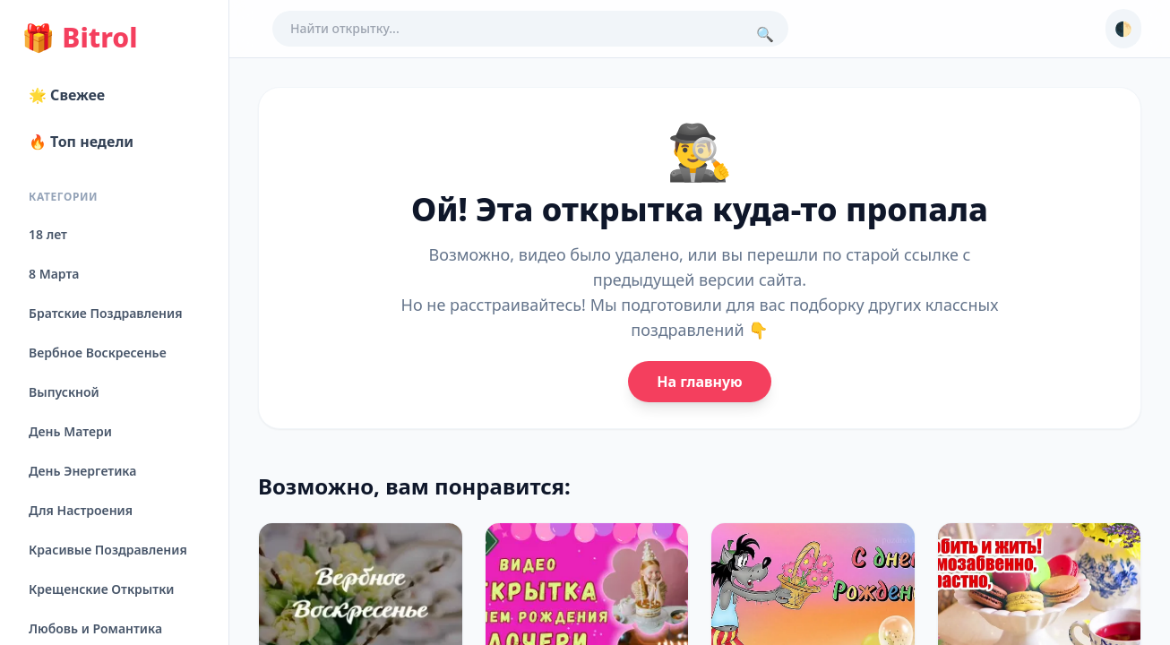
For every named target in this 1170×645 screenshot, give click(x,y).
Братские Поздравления (105, 313)
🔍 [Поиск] (765, 34)
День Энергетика (82, 470)
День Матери (70, 431)
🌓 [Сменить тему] (1123, 29)
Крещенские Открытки (102, 589)
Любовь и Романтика (95, 628)
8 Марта (54, 273)
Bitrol (79, 38)
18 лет (48, 234)
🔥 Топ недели (81, 141)
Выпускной (64, 391)
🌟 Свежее (67, 95)
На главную (699, 381)
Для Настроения (81, 510)
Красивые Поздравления (108, 549)
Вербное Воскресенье (98, 352)
